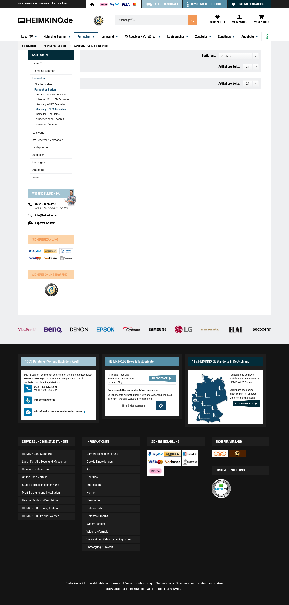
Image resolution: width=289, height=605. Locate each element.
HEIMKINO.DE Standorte (251, 4)
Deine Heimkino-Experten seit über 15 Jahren (42, 3)
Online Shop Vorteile (34, 477)
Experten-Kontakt (45, 223)
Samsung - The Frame (48, 114)
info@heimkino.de (45, 215)
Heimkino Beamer (43, 70)
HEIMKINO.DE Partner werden (40, 516)
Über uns (92, 477)
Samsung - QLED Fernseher (51, 109)
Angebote (38, 169)
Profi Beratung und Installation (41, 492)
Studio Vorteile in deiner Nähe (40, 484)
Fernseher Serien (45, 89)
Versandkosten (134, 583)
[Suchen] (192, 19)
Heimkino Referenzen (35, 469)
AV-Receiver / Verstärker (47, 140)
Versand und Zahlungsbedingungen (108, 539)
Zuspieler (38, 154)
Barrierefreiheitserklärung (102, 453)
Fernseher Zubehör (46, 124)
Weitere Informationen (140, 398)
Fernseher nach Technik (49, 119)
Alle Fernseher (43, 84)
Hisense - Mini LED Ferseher (51, 94)
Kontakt (91, 492)
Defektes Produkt (97, 516)
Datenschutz (94, 508)
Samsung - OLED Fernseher (50, 104)
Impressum (93, 484)
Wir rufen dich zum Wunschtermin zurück (60, 411)
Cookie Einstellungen (99, 461)
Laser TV (37, 63)
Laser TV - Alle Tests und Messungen (45, 461)
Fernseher (38, 78)
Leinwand (38, 132)
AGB (89, 469)
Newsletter (93, 500)
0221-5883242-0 (45, 204)
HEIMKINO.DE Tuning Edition (40, 508)
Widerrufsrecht (95, 523)
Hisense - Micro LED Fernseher (52, 99)
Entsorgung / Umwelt (99, 547)
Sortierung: (209, 56)
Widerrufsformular (97, 531)
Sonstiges (38, 162)
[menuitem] (156, 19)
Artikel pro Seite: (229, 67)
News (35, 177)
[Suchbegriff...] (156, 20)
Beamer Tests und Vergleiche (40, 500)
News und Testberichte (207, 4)
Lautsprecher (40, 147)
